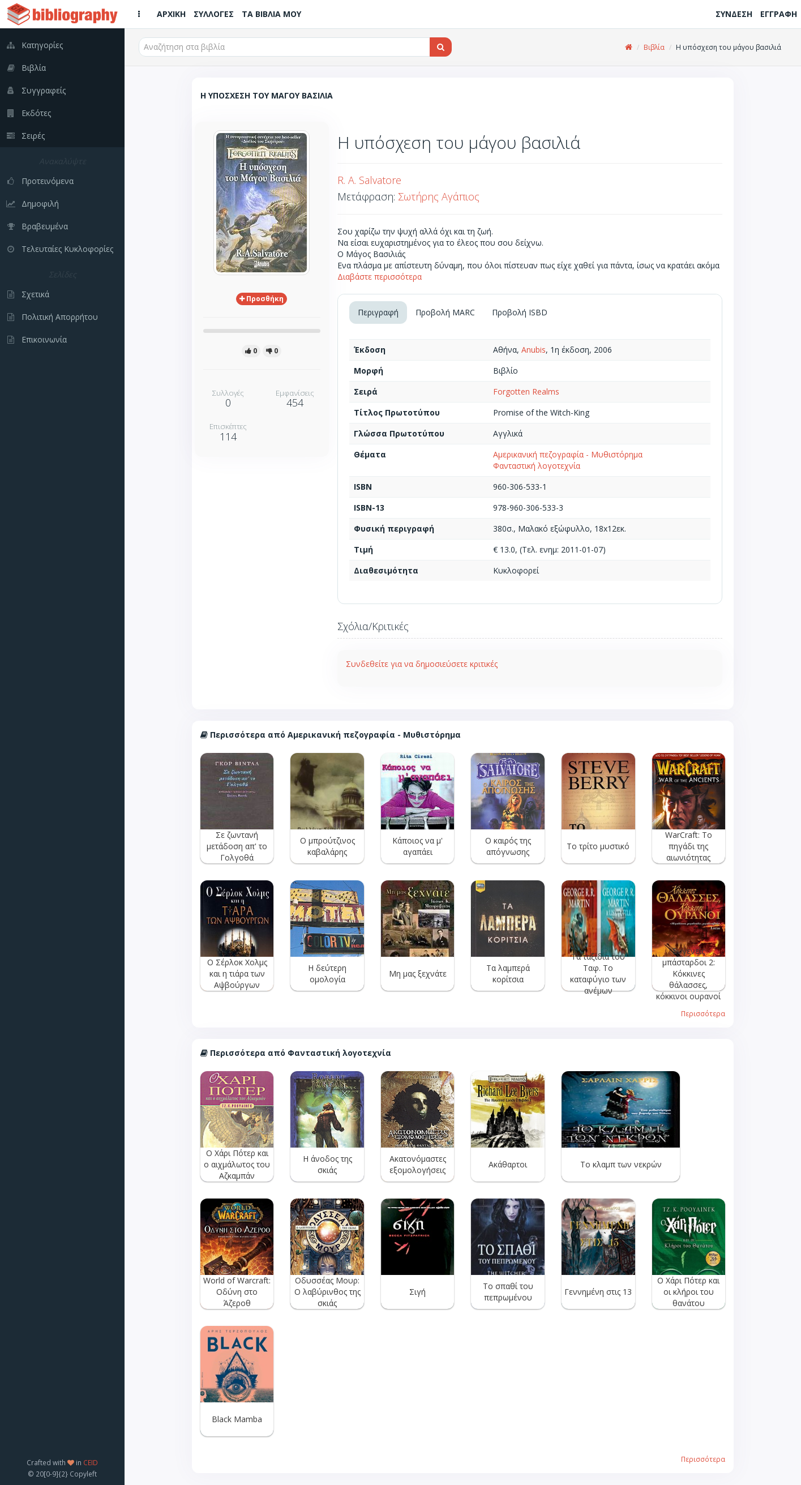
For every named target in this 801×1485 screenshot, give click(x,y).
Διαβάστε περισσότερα (379, 276)
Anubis (533, 349)
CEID (90, 1462)
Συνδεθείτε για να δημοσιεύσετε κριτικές (422, 663)
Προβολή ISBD (519, 312)
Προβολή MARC (445, 312)
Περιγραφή (378, 312)
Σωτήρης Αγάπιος (438, 196)
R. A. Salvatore (369, 180)
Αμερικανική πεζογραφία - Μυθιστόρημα (567, 454)
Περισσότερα (703, 1013)
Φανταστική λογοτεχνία (536, 465)
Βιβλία (654, 47)
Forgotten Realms (526, 391)
